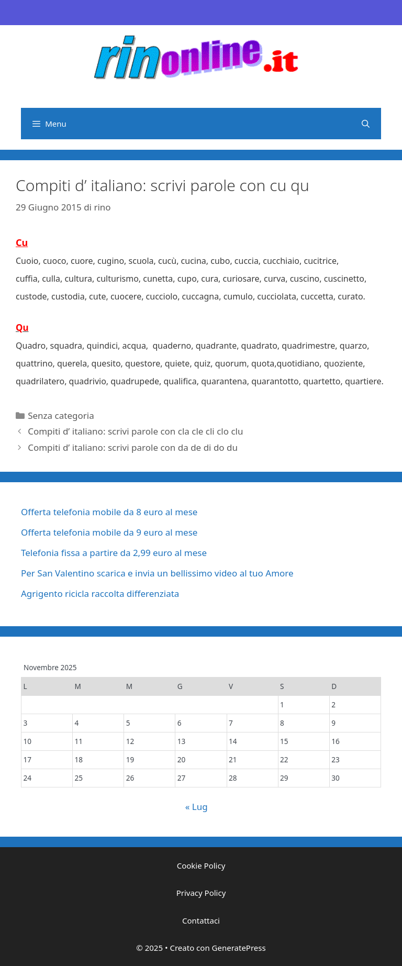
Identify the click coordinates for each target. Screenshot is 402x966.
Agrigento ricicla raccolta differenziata (100, 593)
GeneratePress (239, 947)
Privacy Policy (201, 892)
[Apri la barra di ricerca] (365, 123)
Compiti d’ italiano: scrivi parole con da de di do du (133, 447)
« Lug (196, 807)
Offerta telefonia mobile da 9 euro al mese (109, 532)
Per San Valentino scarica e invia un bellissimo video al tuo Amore (157, 573)
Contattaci (201, 920)
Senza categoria (61, 415)
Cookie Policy (201, 865)
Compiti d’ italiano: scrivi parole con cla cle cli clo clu (135, 431)
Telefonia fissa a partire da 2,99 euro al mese (114, 553)
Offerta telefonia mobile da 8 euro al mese (109, 512)
